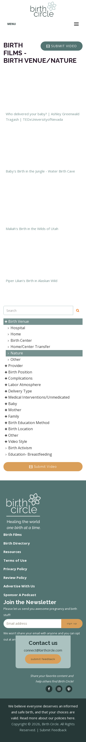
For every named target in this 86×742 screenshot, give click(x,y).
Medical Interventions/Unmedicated (36, 397)
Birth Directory (16, 543)
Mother (12, 409)
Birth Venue (16, 321)
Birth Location (18, 428)
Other (13, 359)
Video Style (15, 441)
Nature (14, 353)
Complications (18, 378)
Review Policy (15, 577)
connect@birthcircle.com (43, 650)
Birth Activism (18, 447)
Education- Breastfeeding (28, 454)
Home (13, 334)
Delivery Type (18, 391)
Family (11, 416)
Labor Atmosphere (22, 384)
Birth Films (12, 534)
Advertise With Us (19, 586)
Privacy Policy (15, 569)
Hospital (15, 327)
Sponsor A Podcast (19, 594)
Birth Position (18, 372)
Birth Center (19, 340)
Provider (13, 365)
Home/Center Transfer (28, 346)
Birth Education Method (26, 422)
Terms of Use (15, 560)
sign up (72, 623)
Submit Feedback (53, 730)
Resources (12, 551)
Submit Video (43, 466)
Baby (10, 403)
